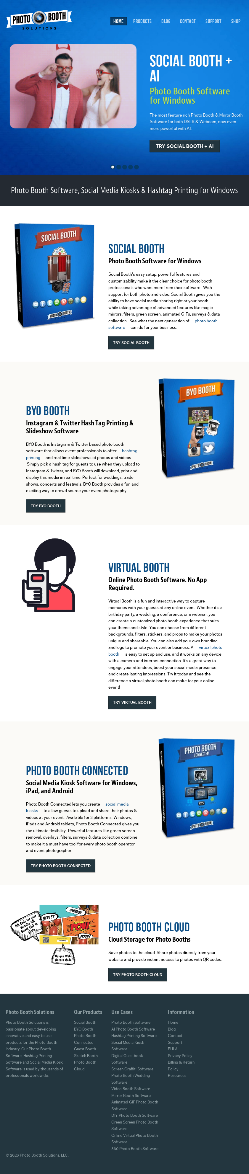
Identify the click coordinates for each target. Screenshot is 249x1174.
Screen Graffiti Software (132, 1069)
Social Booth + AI (195, 68)
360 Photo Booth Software (134, 1149)
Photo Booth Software (130, 1022)
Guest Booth (85, 1049)
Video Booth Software (130, 1089)
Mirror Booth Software (131, 1096)
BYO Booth (48, 410)
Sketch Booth (86, 1056)
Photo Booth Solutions (43, 21)
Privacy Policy (180, 1056)
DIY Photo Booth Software (134, 1115)
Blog (165, 21)
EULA (173, 1049)
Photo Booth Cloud (149, 927)
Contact (188, 21)
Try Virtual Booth (132, 702)
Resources (177, 1076)
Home (118, 21)
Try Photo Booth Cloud (137, 975)
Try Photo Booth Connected (61, 866)
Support (213, 21)
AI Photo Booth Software (133, 1029)
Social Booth (136, 248)
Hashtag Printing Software (134, 1036)
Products (142, 21)
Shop (235, 21)
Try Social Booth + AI (189, 146)
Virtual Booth (138, 567)
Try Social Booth (131, 342)
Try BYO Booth (46, 506)
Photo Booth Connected (77, 770)
